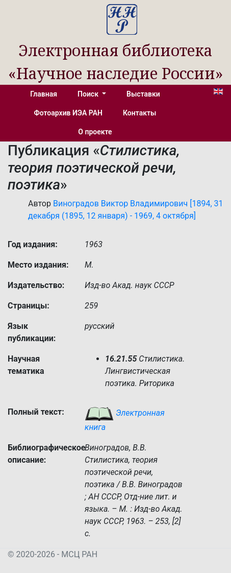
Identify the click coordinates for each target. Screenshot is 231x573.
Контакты (139, 113)
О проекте (95, 132)
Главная (43, 94)
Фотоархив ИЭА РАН (68, 113)
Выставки (143, 94)
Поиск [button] (89, 94)
